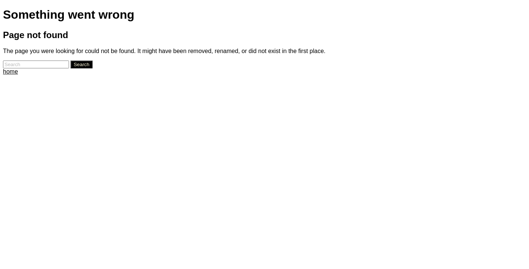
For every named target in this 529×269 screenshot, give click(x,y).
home (10, 71)
